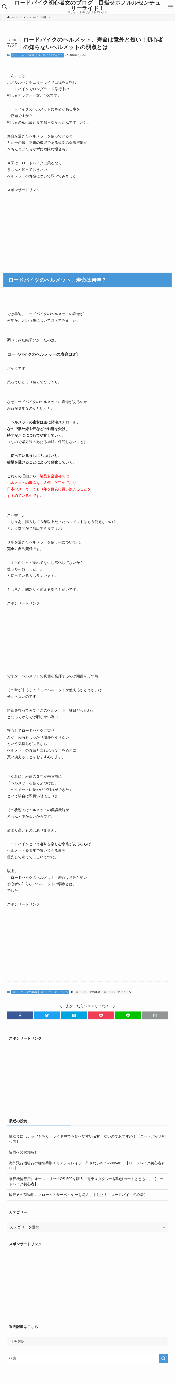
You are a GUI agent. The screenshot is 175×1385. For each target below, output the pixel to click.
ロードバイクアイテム (50, 55)
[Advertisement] (41, 221)
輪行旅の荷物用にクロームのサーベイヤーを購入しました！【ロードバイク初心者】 (78, 1195)
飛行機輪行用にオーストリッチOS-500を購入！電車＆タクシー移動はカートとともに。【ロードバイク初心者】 (86, 1181)
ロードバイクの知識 (23, 55)
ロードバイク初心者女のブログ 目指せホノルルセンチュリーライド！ (87, 5)
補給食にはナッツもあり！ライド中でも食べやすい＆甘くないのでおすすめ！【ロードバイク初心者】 (87, 1138)
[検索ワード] (87, 1358)
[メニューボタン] (170, 6)
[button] (20, 1015)
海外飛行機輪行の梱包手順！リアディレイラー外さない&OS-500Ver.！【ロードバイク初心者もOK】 (87, 1165)
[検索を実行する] (163, 1358)
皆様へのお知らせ (23, 1152)
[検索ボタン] (4, 6)
